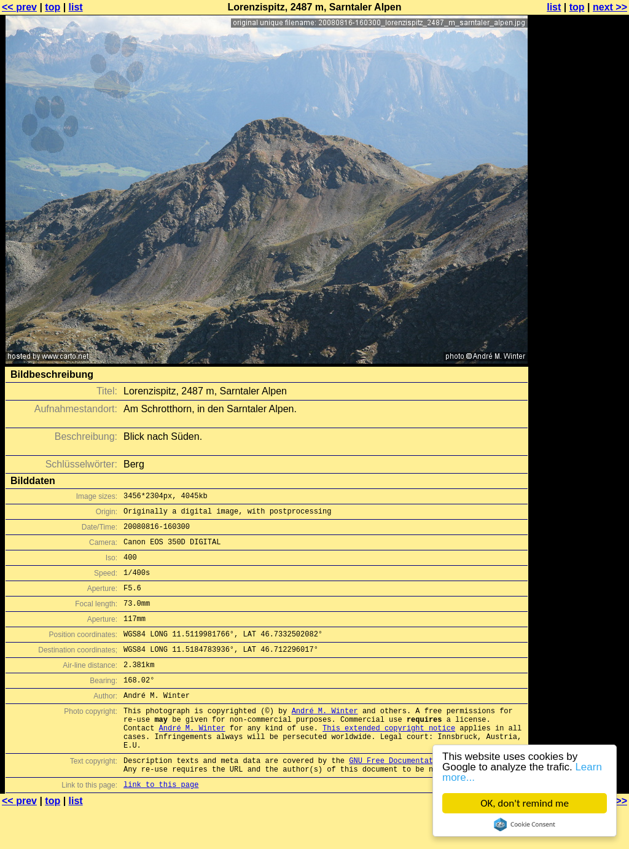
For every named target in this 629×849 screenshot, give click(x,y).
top (52, 7)
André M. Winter (325, 738)
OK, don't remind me (524, 803)
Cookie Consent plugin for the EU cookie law (524, 824)
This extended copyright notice (388, 759)
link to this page (160, 825)
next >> (610, 7)
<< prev (19, 7)
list (76, 7)
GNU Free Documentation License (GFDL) (430, 797)
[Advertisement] (579, 304)
